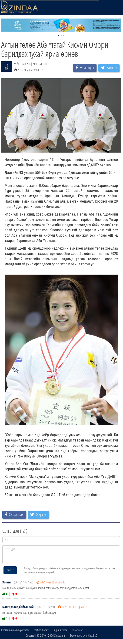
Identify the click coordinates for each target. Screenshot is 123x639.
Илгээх (10, 570)
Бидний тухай (60, 630)
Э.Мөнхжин (22, 63)
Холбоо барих (41, 630)
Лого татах (77, 630)
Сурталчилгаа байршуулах (15, 630)
